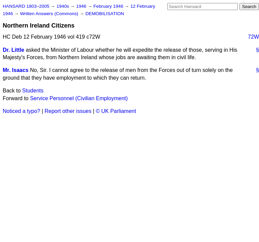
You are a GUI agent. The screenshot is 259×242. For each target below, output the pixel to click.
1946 (82, 6)
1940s (63, 6)
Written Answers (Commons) (50, 13)
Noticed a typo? (21, 111)
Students (33, 90)
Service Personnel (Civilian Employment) (79, 98)
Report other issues (68, 111)
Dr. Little (13, 50)
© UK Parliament (116, 111)
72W (253, 37)
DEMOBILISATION (104, 13)
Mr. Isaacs (16, 70)
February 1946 (108, 6)
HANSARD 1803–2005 (26, 6)
